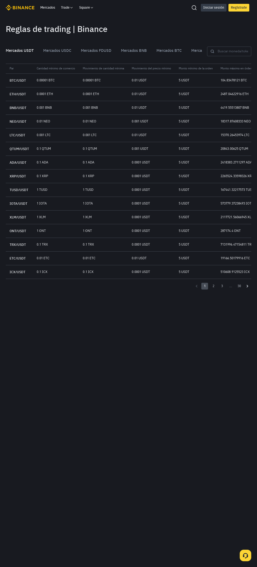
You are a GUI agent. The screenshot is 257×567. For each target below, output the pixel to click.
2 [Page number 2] (213, 286)
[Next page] (247, 286)
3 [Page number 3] (222, 286)
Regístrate (239, 7)
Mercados (47, 7)
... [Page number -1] (230, 286)
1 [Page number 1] (205, 286)
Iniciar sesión (213, 7)
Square (86, 8)
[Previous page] (196, 286)
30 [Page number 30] (239, 286)
